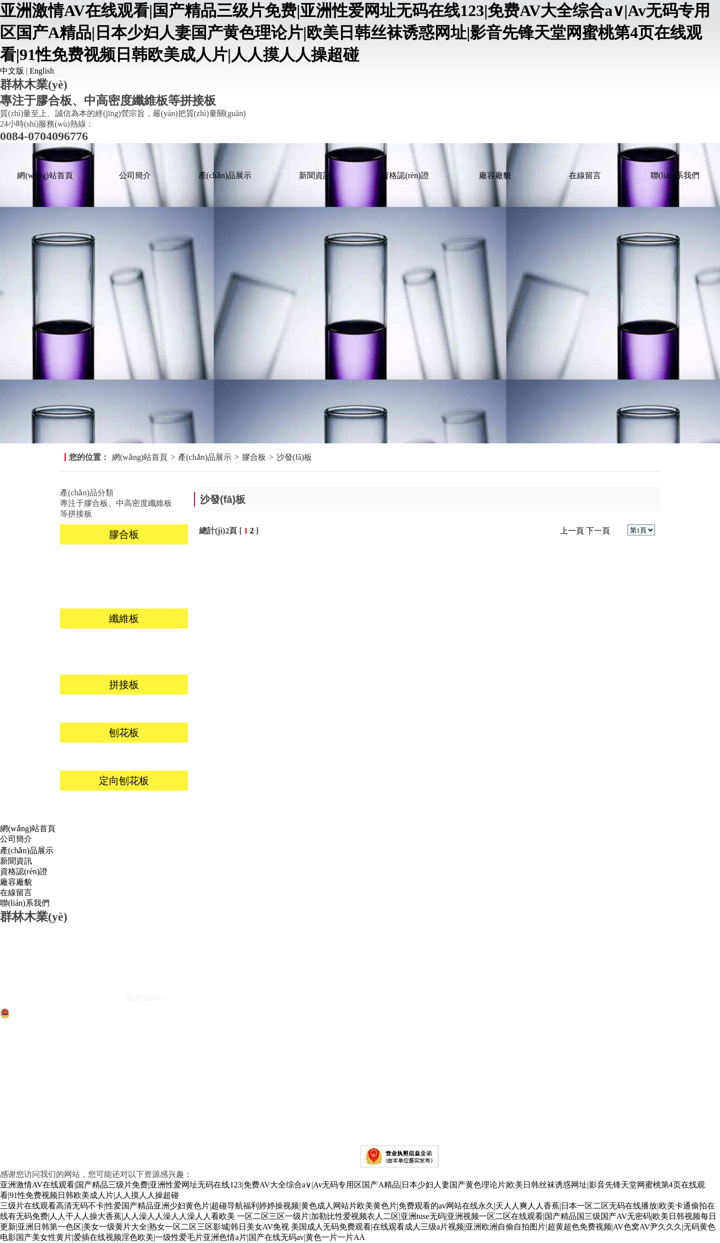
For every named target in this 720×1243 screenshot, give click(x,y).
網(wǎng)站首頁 (44, 175)
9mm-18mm (92, 804)
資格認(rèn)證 (404, 175)
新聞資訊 (315, 175)
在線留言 (585, 175)
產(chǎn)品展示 (225, 175)
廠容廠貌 (495, 175)
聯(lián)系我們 (675, 175)
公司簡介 (135, 175)
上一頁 (572, 530)
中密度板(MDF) (91, 660)
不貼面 (156, 756)
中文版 (12, 71)
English (42, 71)
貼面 (92, 756)
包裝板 (92, 594)
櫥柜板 (92, 576)
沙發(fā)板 (294, 457)
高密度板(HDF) (156, 642)
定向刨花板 (124, 780)
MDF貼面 (92, 642)
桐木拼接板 (92, 708)
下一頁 (598, 530)
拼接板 (124, 684)
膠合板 (254, 457)
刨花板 (124, 732)
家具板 (156, 558)
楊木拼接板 (156, 708)
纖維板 (124, 618)
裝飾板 (92, 558)
